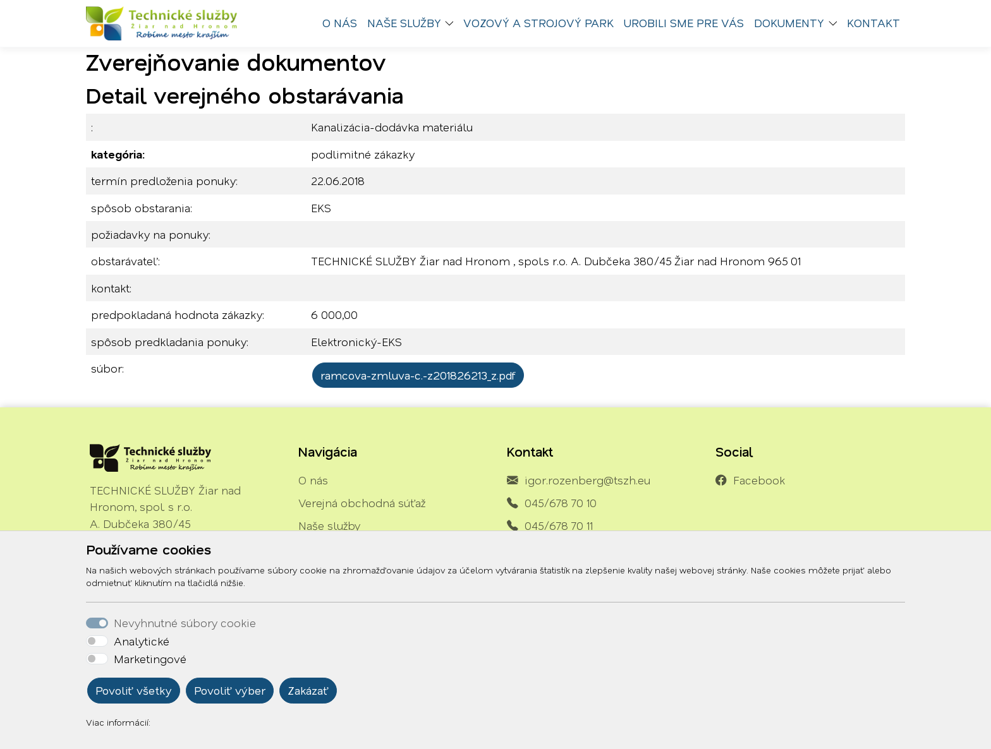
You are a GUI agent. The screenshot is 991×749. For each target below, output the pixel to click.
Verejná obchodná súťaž (361, 503)
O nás (339, 23)
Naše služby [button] (404, 23)
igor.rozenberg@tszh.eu (587, 480)
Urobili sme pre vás (684, 23)
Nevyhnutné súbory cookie (185, 623)
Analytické (141, 641)
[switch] (97, 641)
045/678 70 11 (559, 525)
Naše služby (329, 525)
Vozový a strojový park (538, 23)
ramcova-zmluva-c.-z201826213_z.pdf (418, 375)
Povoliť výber (229, 690)
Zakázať (308, 690)
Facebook (759, 480)
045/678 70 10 (561, 503)
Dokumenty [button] (789, 23)
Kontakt (873, 23)
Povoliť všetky (133, 690)
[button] (452, 23)
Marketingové (150, 659)
